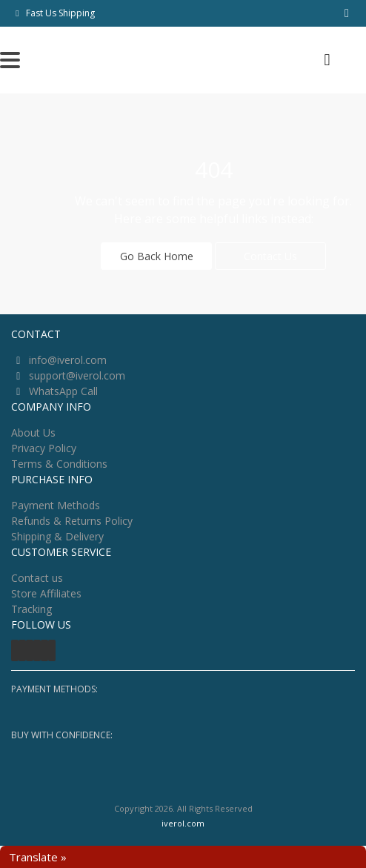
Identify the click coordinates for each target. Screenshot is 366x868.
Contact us (37, 578)
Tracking (31, 609)
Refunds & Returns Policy (72, 521)
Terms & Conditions (59, 464)
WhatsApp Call (63, 391)
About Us (33, 432)
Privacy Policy (43, 448)
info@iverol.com (68, 360)
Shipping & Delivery (57, 536)
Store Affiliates (46, 593)
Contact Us (270, 256)
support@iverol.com (77, 375)
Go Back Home (156, 256)
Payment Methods (55, 505)
